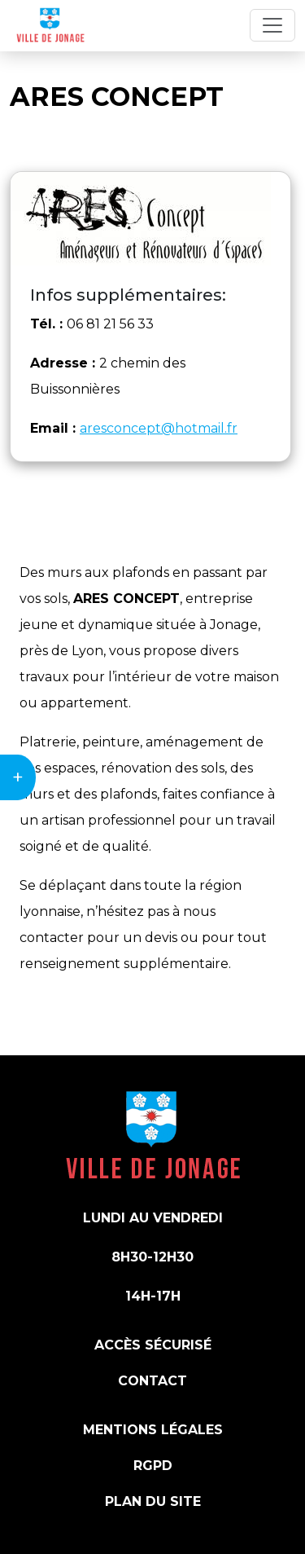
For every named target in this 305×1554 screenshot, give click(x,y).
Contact (152, 1381)
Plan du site (153, 1501)
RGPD (152, 1465)
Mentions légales (153, 1429)
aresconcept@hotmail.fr (158, 428)
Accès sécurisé (152, 1345)
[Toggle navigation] (272, 25)
